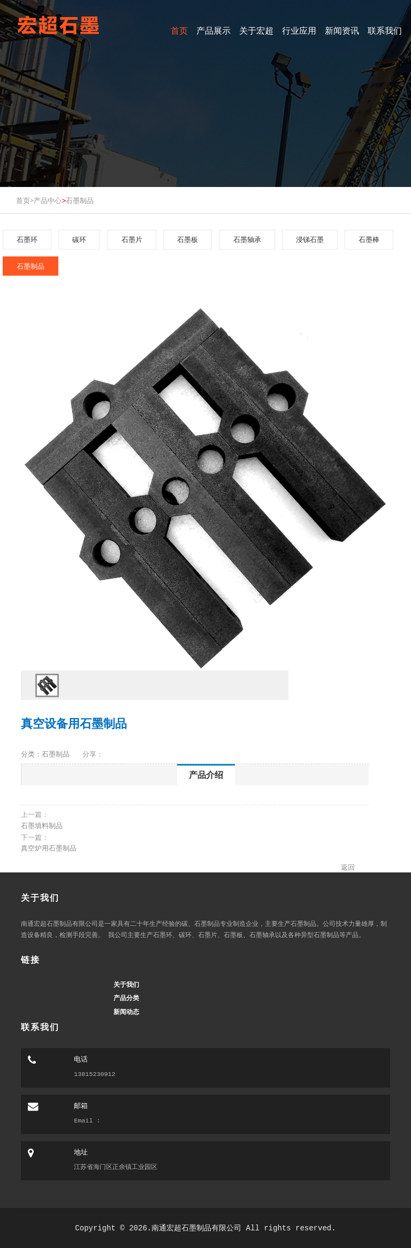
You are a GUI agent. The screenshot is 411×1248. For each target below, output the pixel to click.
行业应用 (299, 31)
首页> (25, 200)
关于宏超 (256, 31)
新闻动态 (126, 1012)
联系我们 (385, 31)
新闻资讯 (342, 31)
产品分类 (126, 998)
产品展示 (213, 31)
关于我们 (126, 984)
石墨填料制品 (42, 825)
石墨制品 (80, 200)
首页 (179, 31)
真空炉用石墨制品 (49, 848)
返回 (348, 867)
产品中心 (48, 200)
